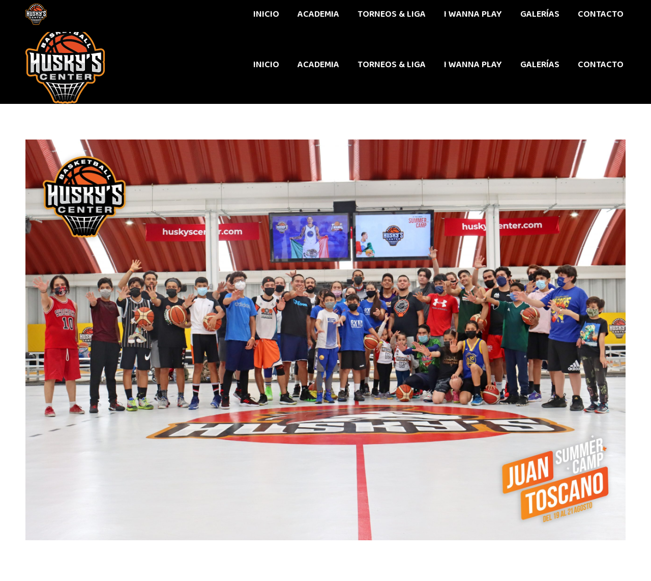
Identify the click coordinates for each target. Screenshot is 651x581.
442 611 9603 (50, 13)
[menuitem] (266, 65)
